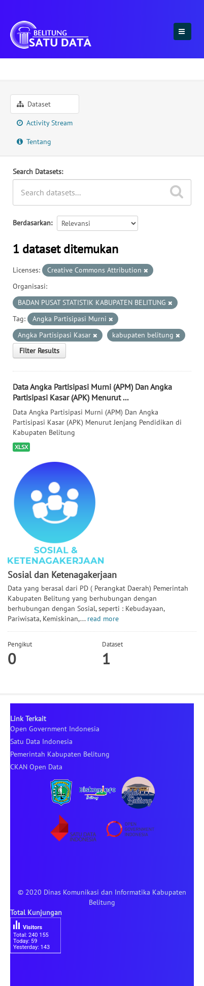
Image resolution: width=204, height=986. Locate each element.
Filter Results (39, 350)
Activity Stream (45, 122)
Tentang (34, 141)
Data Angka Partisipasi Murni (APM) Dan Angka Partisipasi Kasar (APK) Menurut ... (92, 392)
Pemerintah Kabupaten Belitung (60, 754)
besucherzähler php (40, 970)
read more (103, 618)
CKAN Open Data (36, 766)
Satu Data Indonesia (41, 741)
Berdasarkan (32, 222)
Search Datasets (37, 171)
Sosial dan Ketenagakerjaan (115, 67)
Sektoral (28, 67)
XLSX (21, 447)
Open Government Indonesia (54, 728)
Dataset (34, 104)
